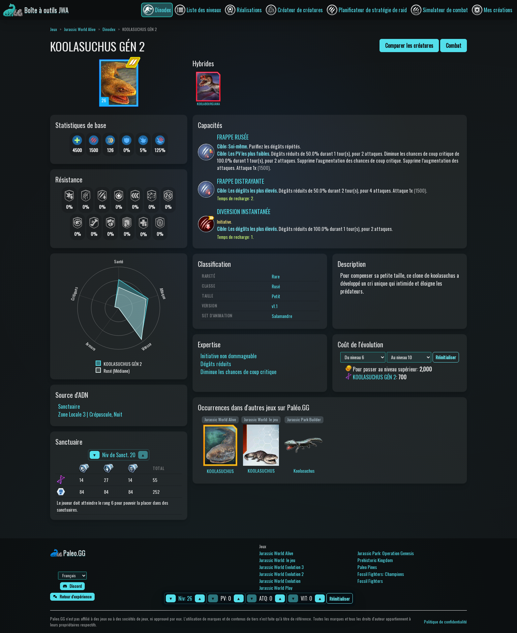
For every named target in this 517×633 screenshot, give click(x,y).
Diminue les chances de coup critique (238, 372)
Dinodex (109, 29)
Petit (276, 296)
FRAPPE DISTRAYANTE (240, 181)
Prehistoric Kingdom (375, 559)
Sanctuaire (69, 406)
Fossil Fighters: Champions (380, 573)
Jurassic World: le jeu (277, 559)
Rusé (276, 286)
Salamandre (282, 315)
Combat (453, 45)
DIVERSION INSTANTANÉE (243, 211)
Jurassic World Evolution (279, 580)
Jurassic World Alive (80, 29)
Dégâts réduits (215, 364)
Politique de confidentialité (445, 621)
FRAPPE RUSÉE (233, 137)
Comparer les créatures (409, 45)
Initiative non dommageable (228, 356)
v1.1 (275, 305)
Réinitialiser (339, 598)
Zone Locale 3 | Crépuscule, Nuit (90, 414)
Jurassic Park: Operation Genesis (385, 553)
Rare (276, 276)
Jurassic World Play (275, 587)
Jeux (53, 29)
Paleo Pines (367, 566)
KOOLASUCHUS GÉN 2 (374, 377)
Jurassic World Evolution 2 (281, 573)
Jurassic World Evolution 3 (281, 566)
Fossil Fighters (370, 580)
